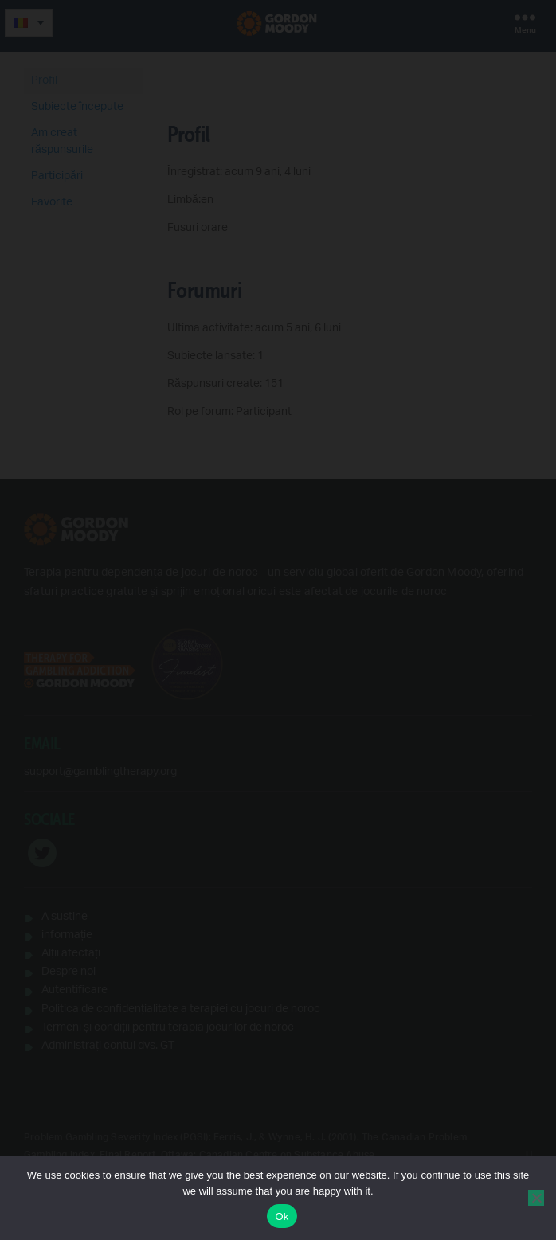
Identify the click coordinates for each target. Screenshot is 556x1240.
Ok (281, 1216)
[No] (536, 1198)
